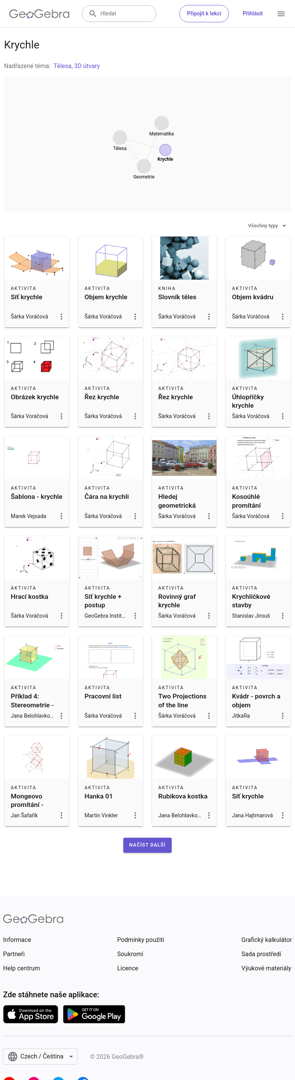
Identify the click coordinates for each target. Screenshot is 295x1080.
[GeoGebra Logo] (39, 13)
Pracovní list (103, 696)
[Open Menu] (281, 13)
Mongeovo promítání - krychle (27, 804)
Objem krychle (106, 297)
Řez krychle (102, 397)
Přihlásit (253, 13)
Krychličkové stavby (251, 601)
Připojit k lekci (204, 13)
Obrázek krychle (35, 397)
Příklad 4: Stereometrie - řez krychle (32, 704)
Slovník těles (177, 297)
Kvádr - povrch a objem (256, 700)
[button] (147, 845)
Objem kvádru (252, 297)
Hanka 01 (99, 796)
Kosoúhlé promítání (246, 501)
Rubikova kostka (182, 796)
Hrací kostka (29, 596)
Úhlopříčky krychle (248, 401)
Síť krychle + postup (103, 601)
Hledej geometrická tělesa (177, 505)
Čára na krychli (107, 496)
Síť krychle (26, 297)
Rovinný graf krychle (177, 601)
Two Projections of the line (182, 700)
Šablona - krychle (37, 496)
